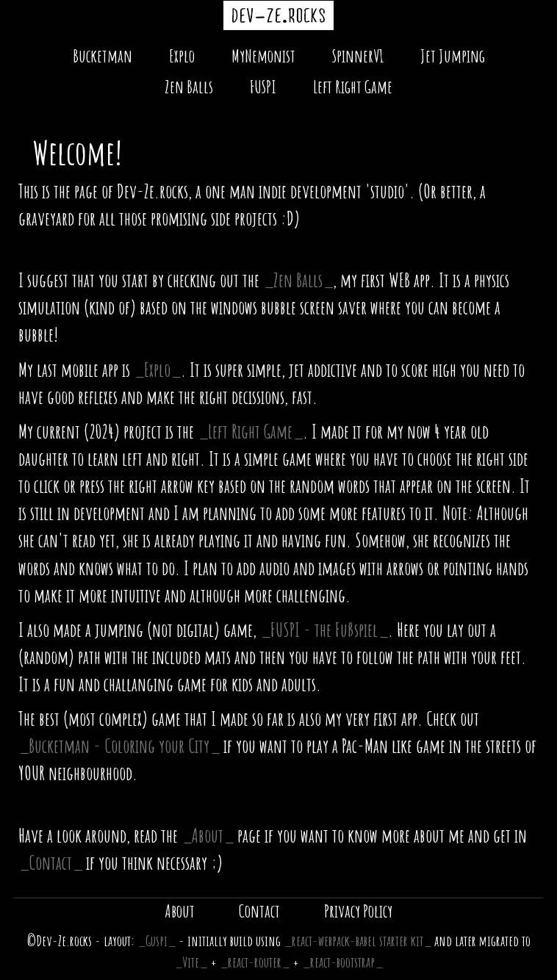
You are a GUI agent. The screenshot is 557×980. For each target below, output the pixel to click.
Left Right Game (352, 87)
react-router (254, 962)
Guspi (156, 941)
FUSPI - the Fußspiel (324, 629)
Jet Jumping (452, 56)
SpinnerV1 (358, 56)
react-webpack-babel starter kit (357, 941)
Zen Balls (189, 87)
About (207, 835)
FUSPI (263, 87)
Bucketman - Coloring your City (119, 745)
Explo (182, 56)
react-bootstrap (342, 962)
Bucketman (102, 56)
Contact (50, 862)
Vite (190, 962)
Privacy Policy (358, 911)
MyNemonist (263, 56)
